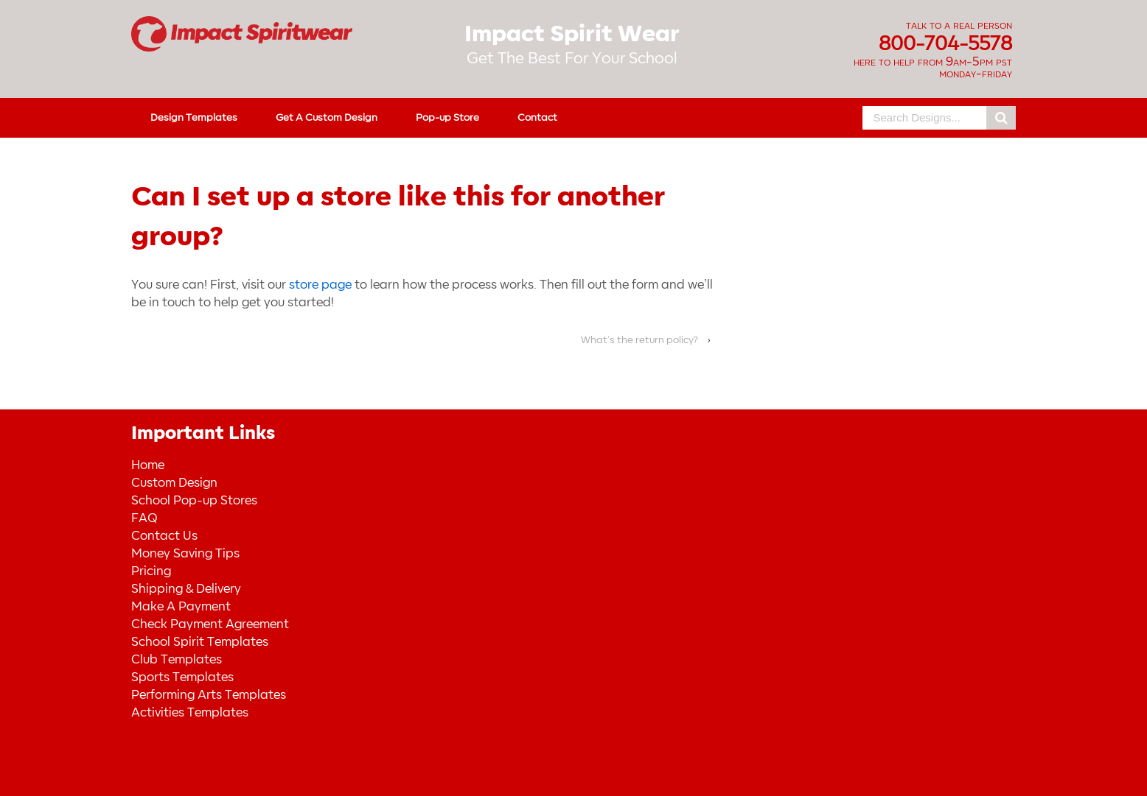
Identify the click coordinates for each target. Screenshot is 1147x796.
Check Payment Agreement (210, 624)
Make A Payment (181, 607)
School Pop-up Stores (194, 501)
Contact (537, 117)
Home (147, 465)
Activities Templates (189, 713)
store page (320, 285)
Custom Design (174, 483)
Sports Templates (182, 677)
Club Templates (176, 660)
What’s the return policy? (639, 340)
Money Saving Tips (185, 554)
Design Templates (193, 117)
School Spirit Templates (199, 642)
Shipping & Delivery (186, 589)
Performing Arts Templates (208, 695)
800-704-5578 (945, 44)
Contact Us (164, 536)
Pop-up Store (447, 117)
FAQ (144, 518)
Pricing (151, 571)
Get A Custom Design (326, 117)
